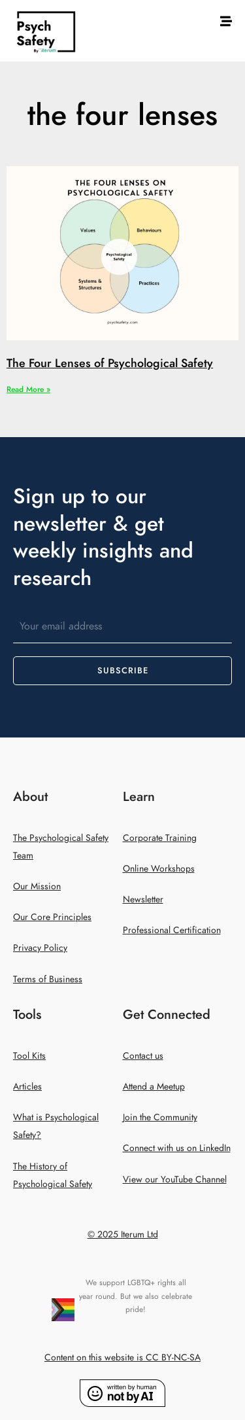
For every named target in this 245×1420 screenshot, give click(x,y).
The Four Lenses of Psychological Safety (110, 363)
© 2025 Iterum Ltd (123, 1234)
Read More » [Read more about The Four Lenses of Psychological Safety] (28, 389)
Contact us (143, 1056)
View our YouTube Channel (175, 1179)
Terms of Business (47, 979)
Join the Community (160, 1117)
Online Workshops (159, 868)
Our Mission (37, 886)
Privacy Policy (40, 948)
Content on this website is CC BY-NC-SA (122, 1357)
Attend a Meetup (154, 1086)
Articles (27, 1086)
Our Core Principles (52, 917)
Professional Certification (172, 930)
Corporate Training (160, 838)
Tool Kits (29, 1056)
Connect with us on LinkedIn (177, 1148)
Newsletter (143, 899)
